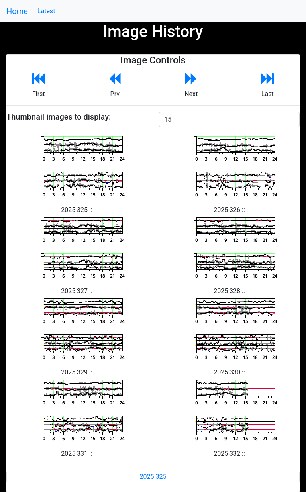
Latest (46, 11)
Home (17, 11)
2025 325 (153, 476)
